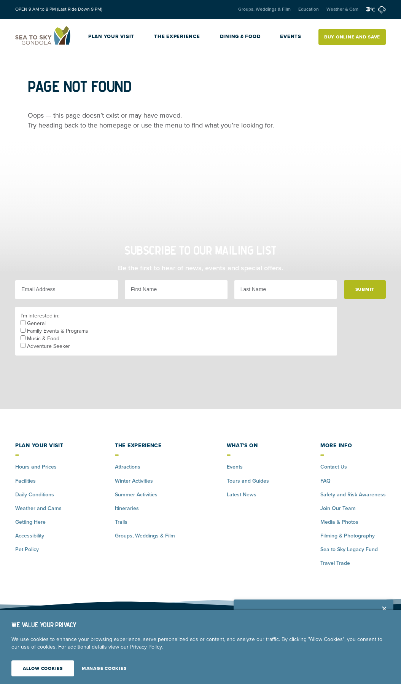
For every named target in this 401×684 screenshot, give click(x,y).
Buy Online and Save (352, 37)
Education (308, 9)
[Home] (43, 37)
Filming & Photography (347, 536)
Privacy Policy (146, 647)
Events (290, 36)
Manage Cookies (104, 668)
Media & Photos (339, 522)
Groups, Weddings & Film (264, 9)
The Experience (177, 36)
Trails (121, 522)
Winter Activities (134, 481)
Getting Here (30, 522)
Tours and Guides (248, 481)
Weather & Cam (342, 9)
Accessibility (29, 536)
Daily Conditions (34, 494)
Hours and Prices (36, 467)
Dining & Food (240, 36)
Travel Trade (335, 563)
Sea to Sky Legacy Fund (349, 549)
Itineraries (127, 508)
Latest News (241, 494)
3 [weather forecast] (376, 9)
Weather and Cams (38, 508)
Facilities (25, 481)
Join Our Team (338, 508)
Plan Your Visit (111, 36)
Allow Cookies (43, 668)
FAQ (325, 481)
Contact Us (333, 467)
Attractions (127, 467)
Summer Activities (136, 494)
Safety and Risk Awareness (353, 494)
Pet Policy (27, 549)
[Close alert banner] (384, 609)
